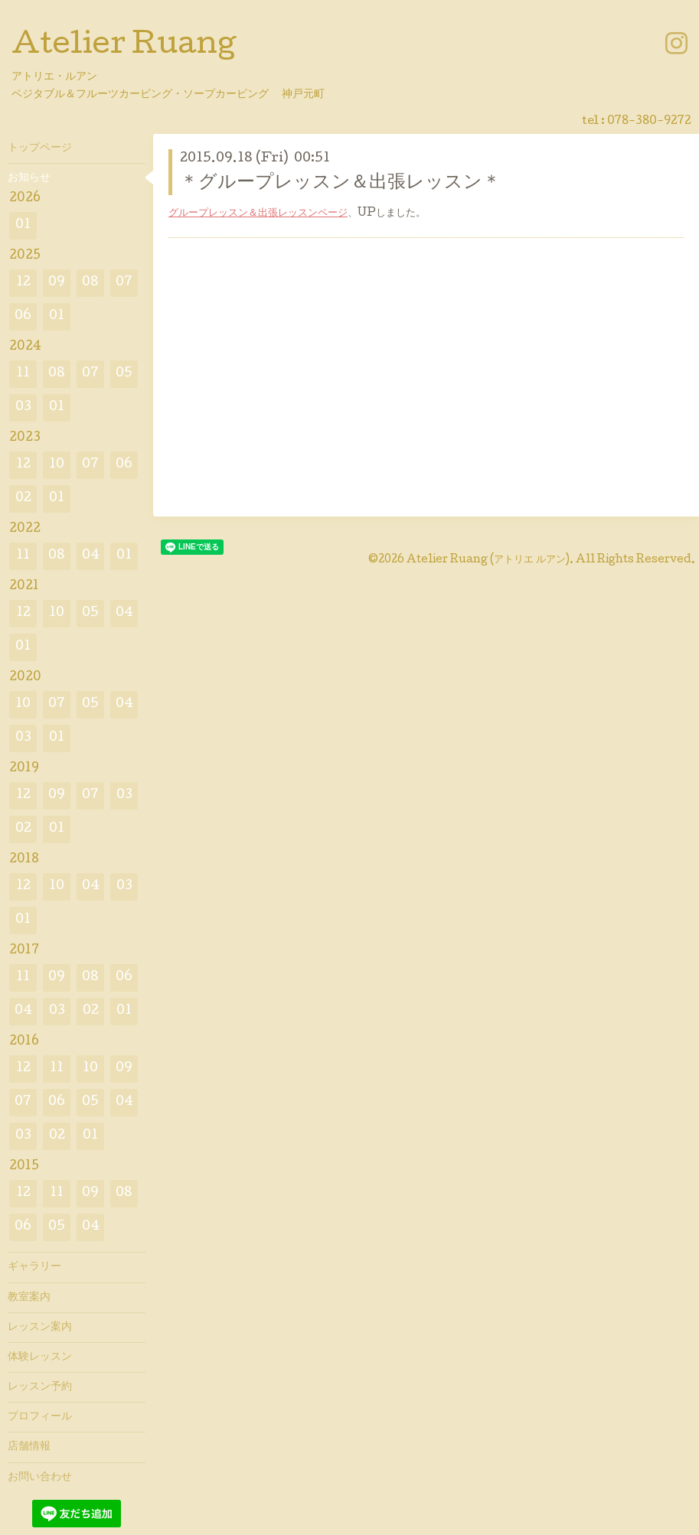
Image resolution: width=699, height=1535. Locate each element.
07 (124, 282)
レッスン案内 (40, 1328)
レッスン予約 (40, 1387)
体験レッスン (40, 1357)
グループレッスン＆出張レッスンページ (258, 213)
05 (124, 373)
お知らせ (29, 178)
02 (23, 498)
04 (91, 555)
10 (56, 464)
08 (90, 282)
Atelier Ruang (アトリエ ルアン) (488, 560)
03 (23, 407)
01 (23, 225)
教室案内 (29, 1298)
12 (23, 282)
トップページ (40, 148)
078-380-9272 (649, 122)
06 (23, 316)
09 (56, 282)
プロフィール (40, 1417)
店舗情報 (29, 1447)
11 (23, 373)
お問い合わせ (40, 1477)
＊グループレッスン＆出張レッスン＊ (340, 183)
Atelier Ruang (123, 46)
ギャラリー (34, 1267)
